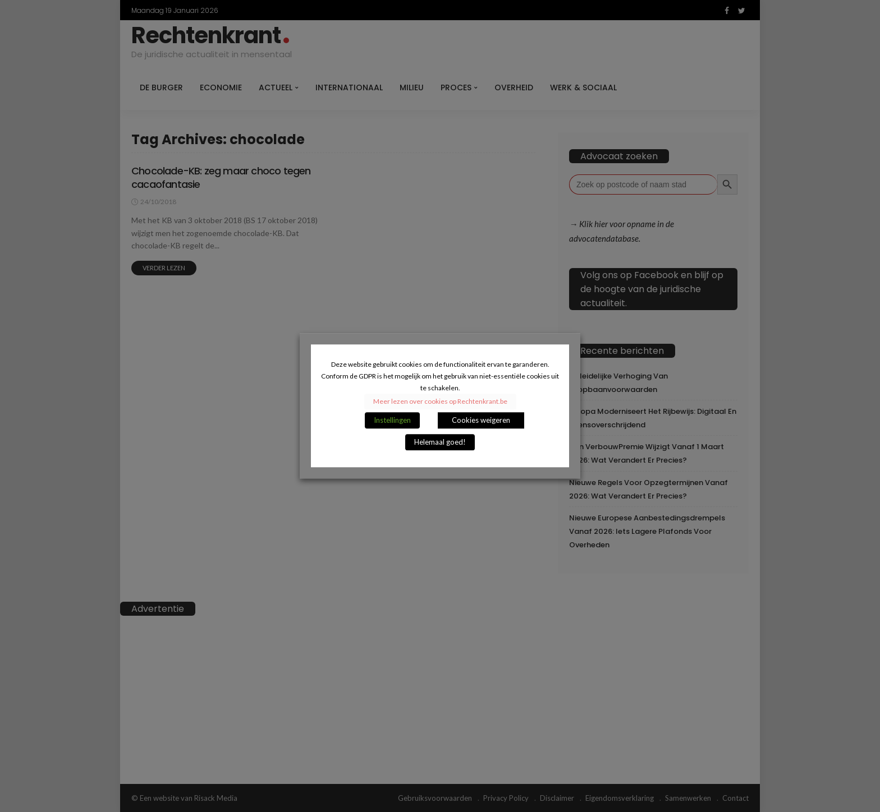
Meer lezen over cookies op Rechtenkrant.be (440, 402)
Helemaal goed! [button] (440, 442)
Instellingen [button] (392, 420)
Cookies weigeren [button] (481, 420)
